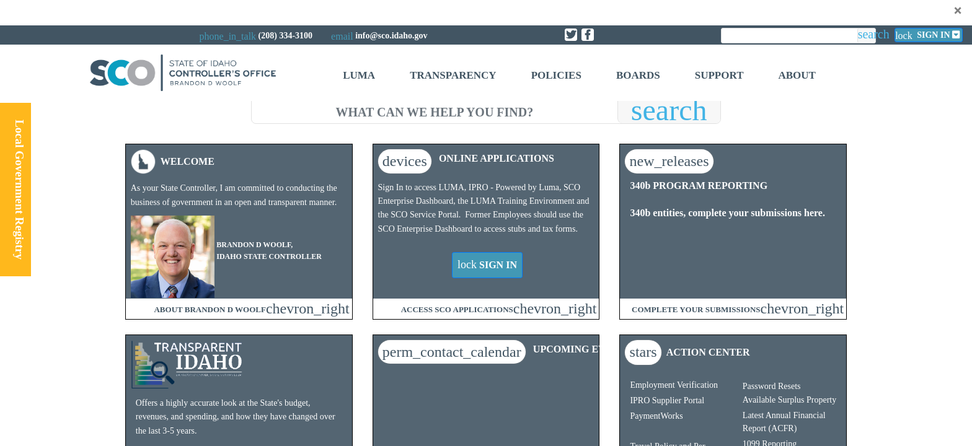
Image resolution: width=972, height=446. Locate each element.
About (796, 75)
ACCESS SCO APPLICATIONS (457, 309)
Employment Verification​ (674, 385)
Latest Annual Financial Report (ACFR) (784, 422)
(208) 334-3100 (285, 35)
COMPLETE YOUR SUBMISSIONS (696, 309)
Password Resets (772, 386)
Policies (556, 75)
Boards (638, 75)
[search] (434, 110)
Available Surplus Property (789, 399)
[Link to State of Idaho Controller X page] (571, 34)
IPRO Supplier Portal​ (667, 400)
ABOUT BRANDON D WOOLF (209, 309)
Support (719, 75)
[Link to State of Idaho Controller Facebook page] (587, 34)
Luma (359, 75)
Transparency (453, 75)
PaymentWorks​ (656, 416)
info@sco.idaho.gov (391, 35)
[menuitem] (358, 77)
